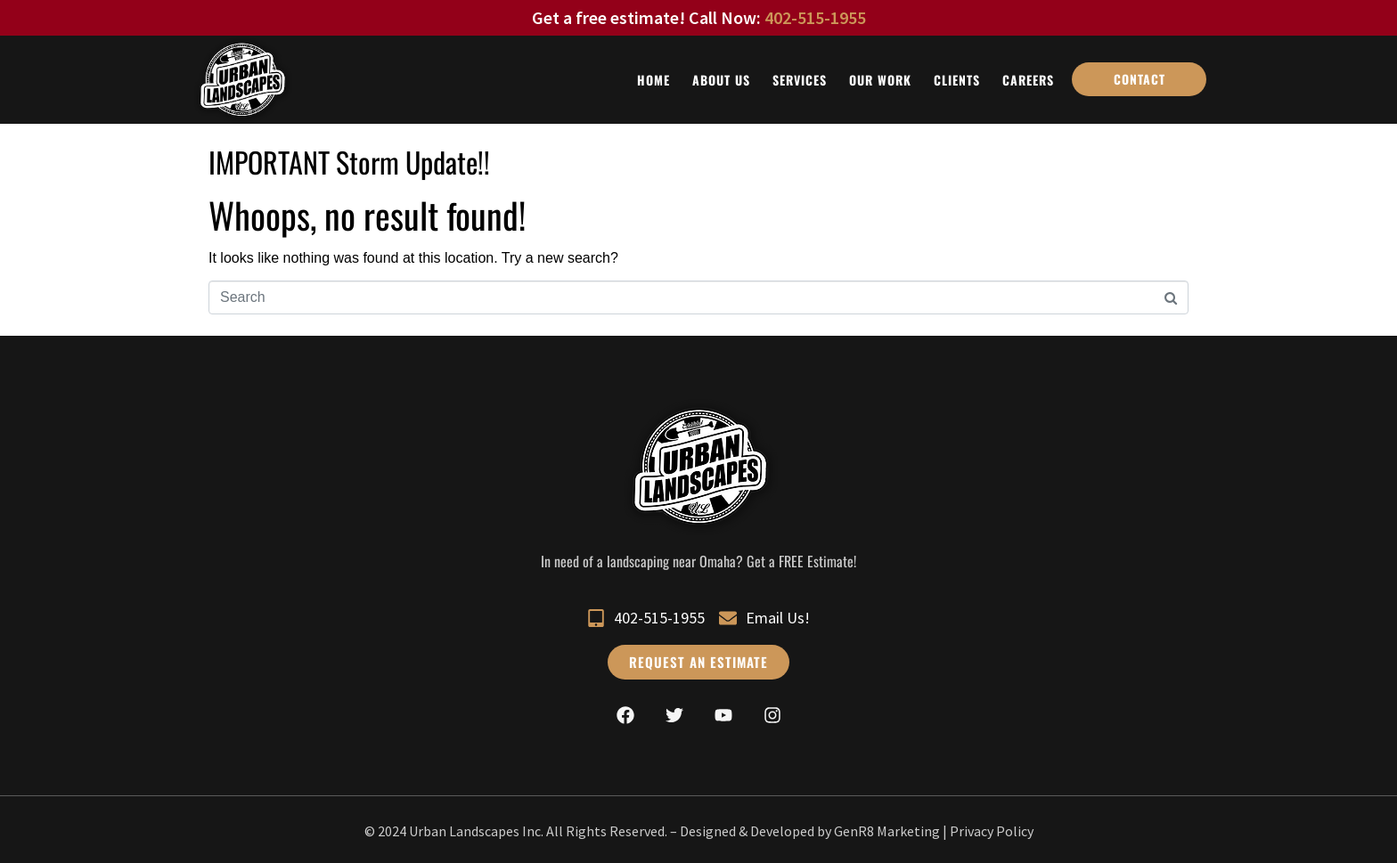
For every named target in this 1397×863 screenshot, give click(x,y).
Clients (957, 79)
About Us (721, 79)
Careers (1028, 79)
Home (653, 79)
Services (799, 79)
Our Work (880, 79)
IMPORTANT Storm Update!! (349, 162)
